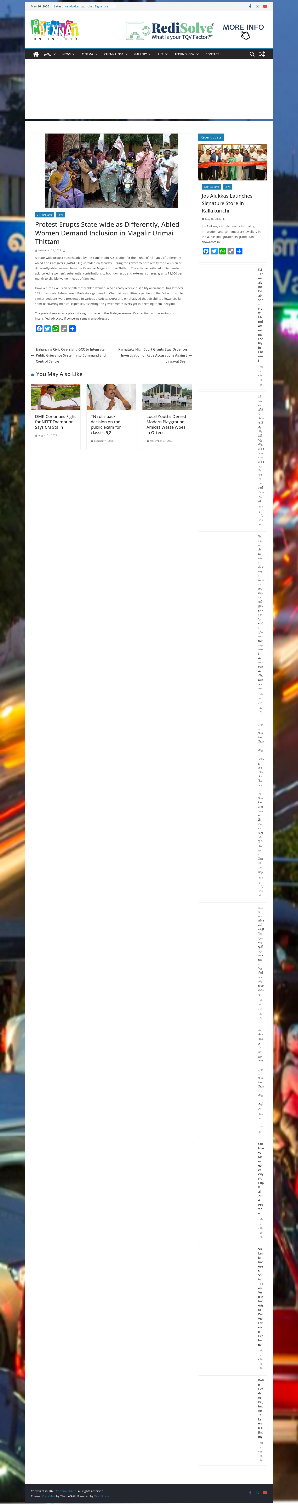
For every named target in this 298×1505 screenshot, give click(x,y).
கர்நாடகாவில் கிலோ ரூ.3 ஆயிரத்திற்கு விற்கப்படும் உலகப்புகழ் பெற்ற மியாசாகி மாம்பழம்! (261, 448)
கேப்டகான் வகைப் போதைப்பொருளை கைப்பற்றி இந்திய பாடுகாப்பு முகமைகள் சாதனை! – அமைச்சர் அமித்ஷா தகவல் (261, 612)
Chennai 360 (113, 54)
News (66, 54)
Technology (184, 54)
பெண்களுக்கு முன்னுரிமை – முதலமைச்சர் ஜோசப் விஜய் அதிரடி (261, 1069)
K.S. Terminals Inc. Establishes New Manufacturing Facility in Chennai (261, 315)
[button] (53, 54)
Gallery (140, 54)
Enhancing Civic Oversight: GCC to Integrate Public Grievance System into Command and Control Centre (68, 355)
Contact (212, 54)
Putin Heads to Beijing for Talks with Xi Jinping (261, 1408)
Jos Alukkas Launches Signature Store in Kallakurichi (86, 8)
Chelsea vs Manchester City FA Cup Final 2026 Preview (261, 1178)
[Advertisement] (149, 90)
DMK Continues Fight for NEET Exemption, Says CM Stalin (55, 422)
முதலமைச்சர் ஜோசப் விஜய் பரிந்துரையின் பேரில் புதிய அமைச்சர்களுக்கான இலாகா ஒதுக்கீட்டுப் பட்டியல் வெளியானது (261, 798)
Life (161, 54)
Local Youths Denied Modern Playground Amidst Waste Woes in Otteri (166, 424)
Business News (211, 186)
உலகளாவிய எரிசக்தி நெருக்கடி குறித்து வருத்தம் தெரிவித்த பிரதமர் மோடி (261, 950)
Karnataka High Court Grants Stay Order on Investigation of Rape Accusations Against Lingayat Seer (155, 355)
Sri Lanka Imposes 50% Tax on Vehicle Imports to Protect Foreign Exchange (261, 1296)
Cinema (87, 54)
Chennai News (44, 214)
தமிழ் (47, 54)
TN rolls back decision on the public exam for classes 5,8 (106, 424)
